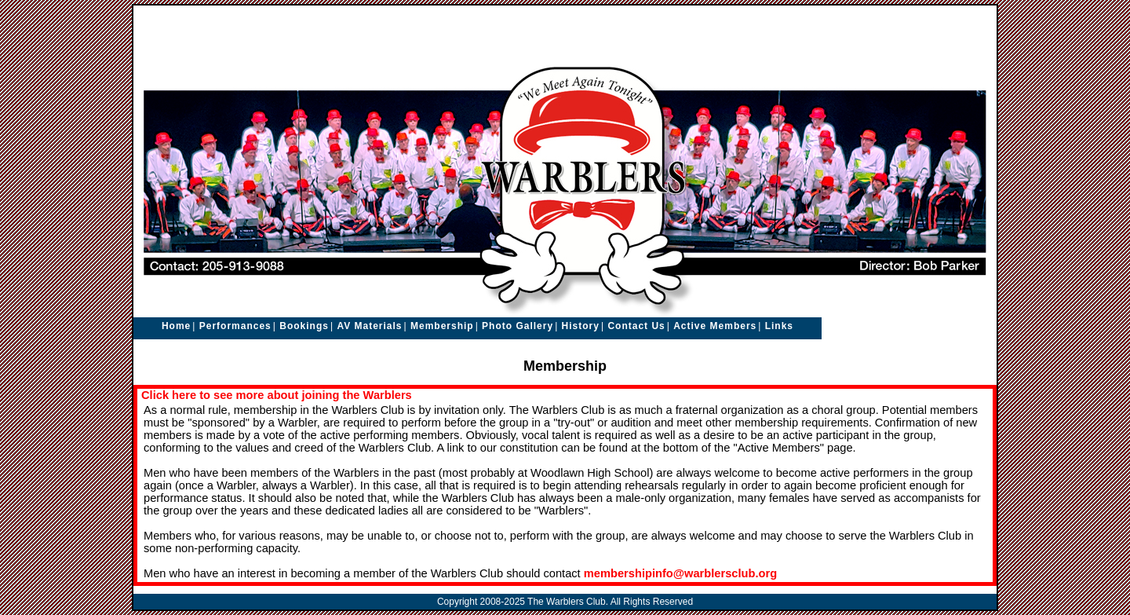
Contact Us (636, 325)
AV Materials (369, 325)
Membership (442, 325)
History (581, 325)
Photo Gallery (517, 325)
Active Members (714, 325)
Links (779, 325)
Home (176, 325)
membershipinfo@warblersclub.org (680, 573)
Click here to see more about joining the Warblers (276, 395)
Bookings (304, 325)
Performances (235, 325)
